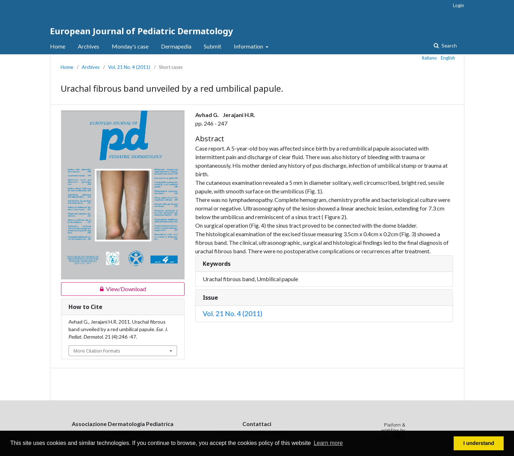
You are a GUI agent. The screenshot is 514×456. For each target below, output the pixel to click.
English (448, 58)
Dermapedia (176, 46)
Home (57, 46)
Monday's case (130, 46)
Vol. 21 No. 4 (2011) (129, 67)
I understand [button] (478, 443)
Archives (88, 46)
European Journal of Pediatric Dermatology (141, 31)
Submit (212, 46)
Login (458, 5)
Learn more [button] (328, 443)
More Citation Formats (97, 351)
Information (249, 46)
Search (448, 45)
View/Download (103, 289)
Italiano (429, 58)
